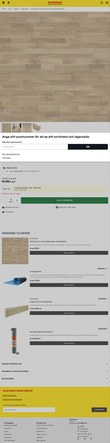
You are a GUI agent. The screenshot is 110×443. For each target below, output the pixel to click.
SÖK (88, 147)
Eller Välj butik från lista (11, 154)
